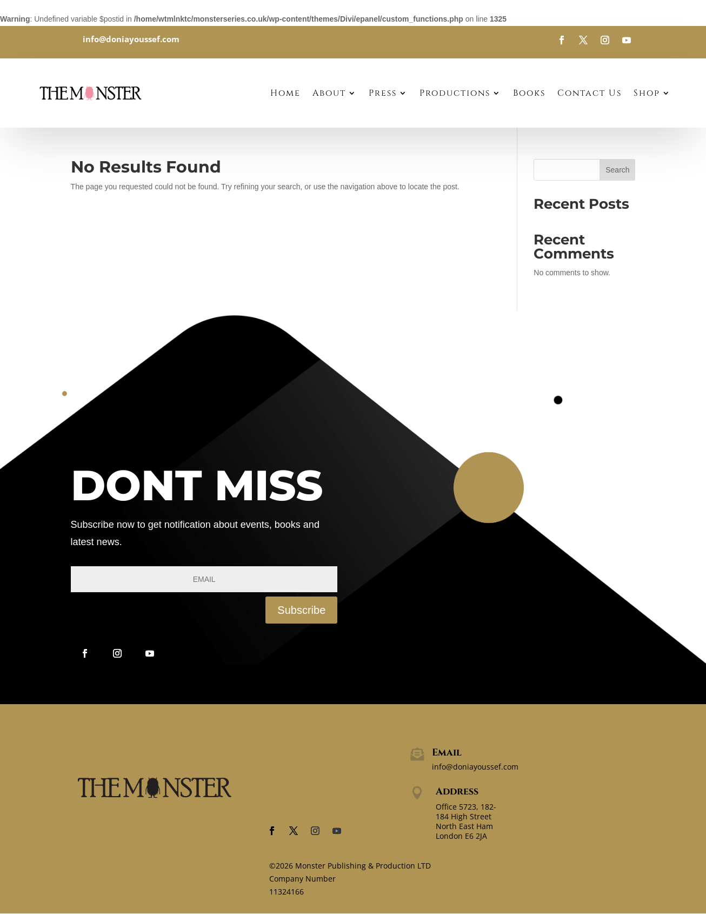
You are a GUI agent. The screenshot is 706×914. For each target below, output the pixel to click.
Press (383, 93)
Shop (647, 93)
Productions (454, 93)
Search (617, 169)
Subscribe (301, 610)
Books (529, 93)
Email (447, 752)
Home (285, 93)
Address (457, 791)
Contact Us (589, 93)
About (329, 93)
